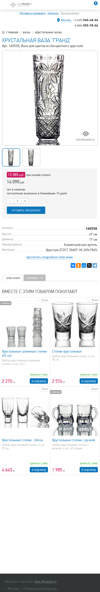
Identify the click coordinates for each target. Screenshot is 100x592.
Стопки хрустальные (67, 351)
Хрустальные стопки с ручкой (73, 440)
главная (12, 32)
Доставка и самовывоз (32, 13)
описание (13, 278)
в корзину (39, 381)
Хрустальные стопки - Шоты (22, 440)
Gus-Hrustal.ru (45, 581)
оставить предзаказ (26, 210)
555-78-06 (86, 25)
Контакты (53, 13)
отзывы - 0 (35, 278)
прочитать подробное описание (49, 257)
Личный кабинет (70, 13)
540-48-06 (85, 20)
